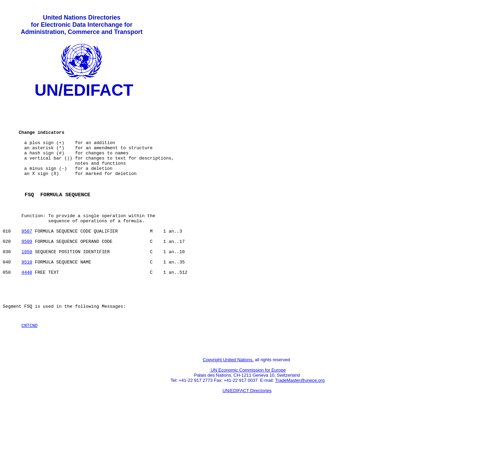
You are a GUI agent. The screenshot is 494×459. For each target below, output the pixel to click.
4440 (27, 306)
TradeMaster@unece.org (300, 423)
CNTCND (30, 365)
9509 (27, 269)
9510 (27, 293)
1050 (27, 281)
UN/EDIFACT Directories (247, 433)
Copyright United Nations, (228, 402)
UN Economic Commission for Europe (248, 412)
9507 (27, 256)
